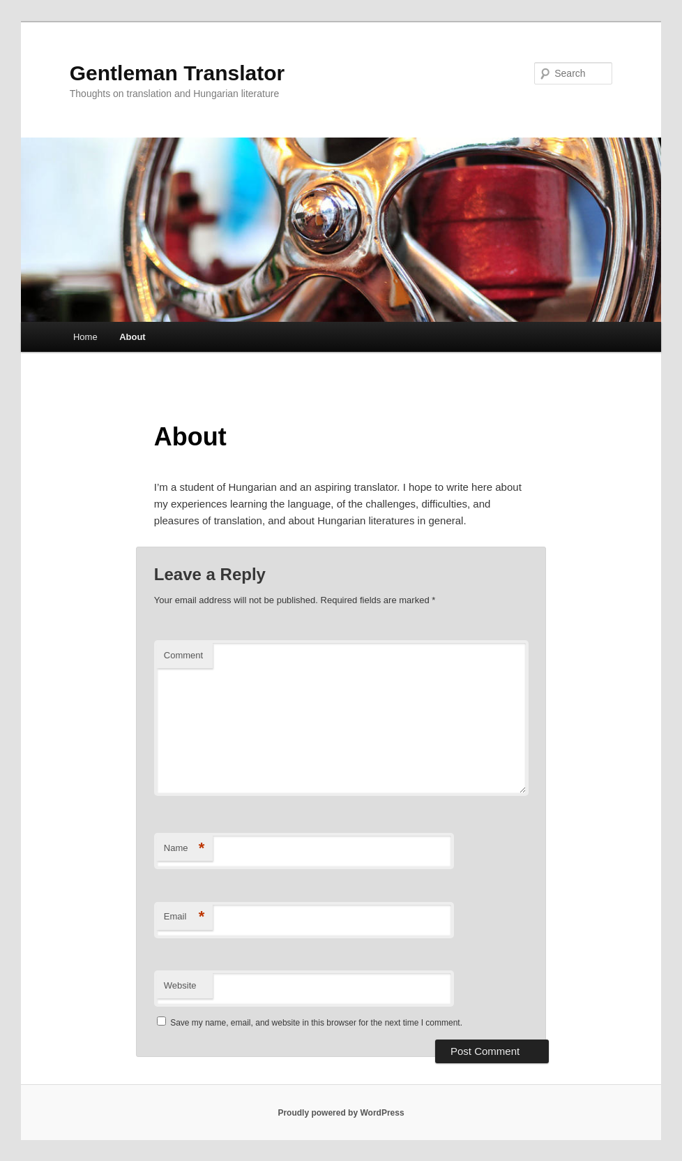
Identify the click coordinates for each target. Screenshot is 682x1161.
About (132, 337)
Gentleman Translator (177, 72)
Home (85, 337)
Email (184, 917)
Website (180, 985)
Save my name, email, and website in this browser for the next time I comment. (316, 1023)
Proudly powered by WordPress (341, 1113)
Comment (183, 655)
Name (184, 848)
